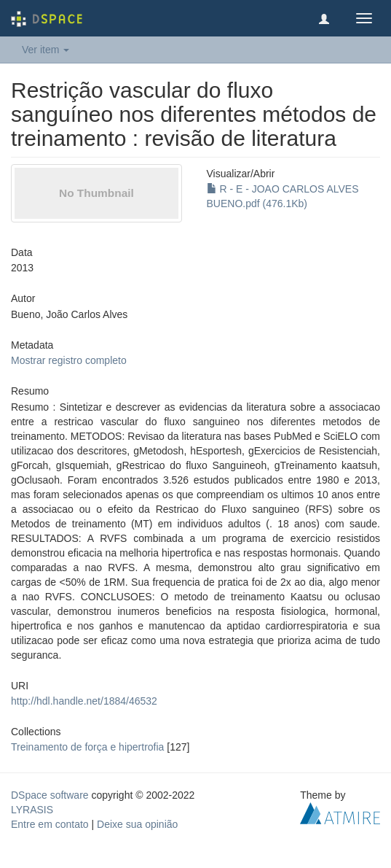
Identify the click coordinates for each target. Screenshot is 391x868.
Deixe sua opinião (137, 824)
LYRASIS (32, 809)
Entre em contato (50, 824)
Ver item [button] (45, 49)
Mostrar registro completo (69, 360)
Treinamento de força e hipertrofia (87, 747)
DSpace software (50, 795)
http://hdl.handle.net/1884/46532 (84, 701)
